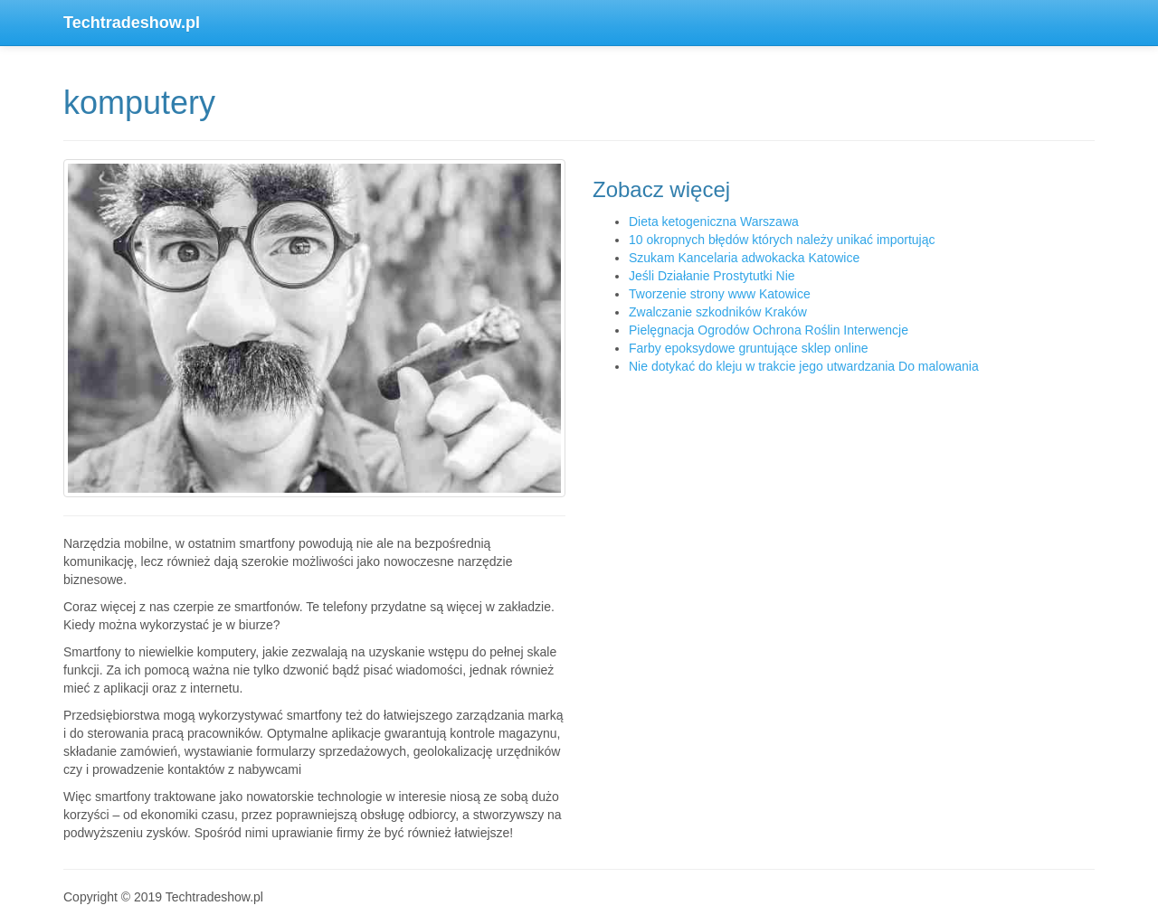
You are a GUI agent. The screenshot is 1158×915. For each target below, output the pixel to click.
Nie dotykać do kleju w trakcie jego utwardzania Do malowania (804, 366)
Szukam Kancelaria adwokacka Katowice (744, 257)
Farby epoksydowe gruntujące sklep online (748, 348)
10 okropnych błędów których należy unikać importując (782, 239)
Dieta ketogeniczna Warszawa (714, 221)
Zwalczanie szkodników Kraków (718, 312)
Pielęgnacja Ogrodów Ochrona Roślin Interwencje (768, 330)
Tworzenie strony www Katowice (720, 294)
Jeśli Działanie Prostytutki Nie (712, 276)
